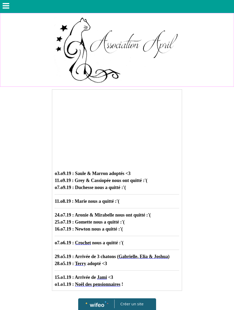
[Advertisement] (117, 131)
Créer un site (131, 303)
